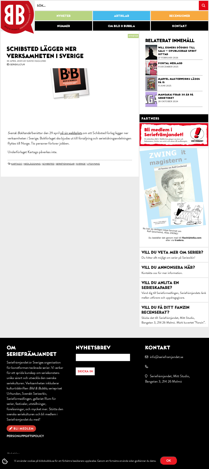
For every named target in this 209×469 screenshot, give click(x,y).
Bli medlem (24, 428)
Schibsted (48, 164)
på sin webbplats (71, 132)
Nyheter (63, 15)
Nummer (63, 26)
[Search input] (117, 5)
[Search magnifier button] (203, 5)
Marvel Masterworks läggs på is (179, 80)
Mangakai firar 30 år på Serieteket (175, 96)
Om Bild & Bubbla (121, 26)
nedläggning (32, 164)
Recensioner (179, 15)
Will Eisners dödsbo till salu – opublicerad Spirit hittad (177, 51)
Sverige (81, 164)
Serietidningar (65, 164)
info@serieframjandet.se (166, 356)
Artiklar (121, 15)
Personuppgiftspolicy (25, 436)
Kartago (16, 164)
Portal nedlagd (170, 63)
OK (168, 460)
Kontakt (179, 26)
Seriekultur (17, 64)
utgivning (93, 164)
